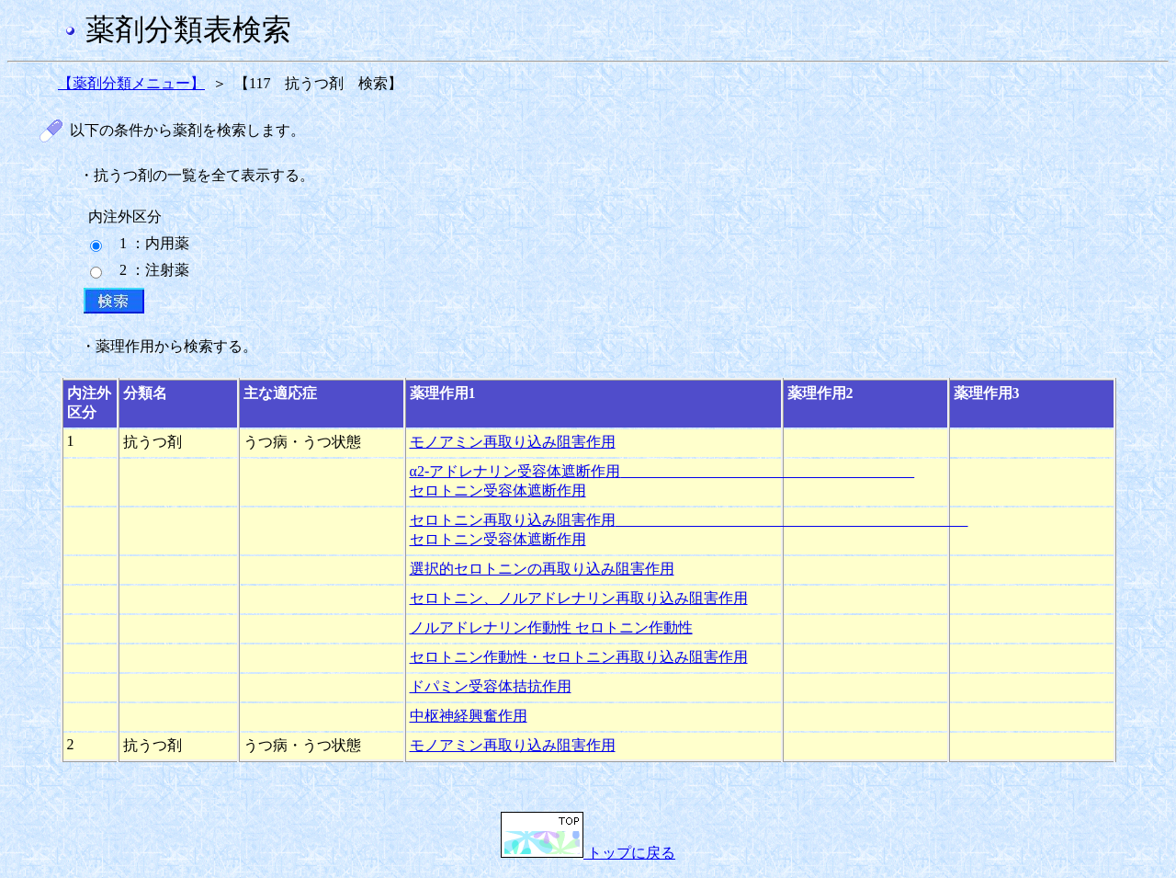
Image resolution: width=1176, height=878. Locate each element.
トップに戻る (588, 853)
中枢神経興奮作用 (468, 716)
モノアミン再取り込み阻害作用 (513, 442)
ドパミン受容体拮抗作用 (490, 686)
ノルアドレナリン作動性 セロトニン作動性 (551, 627)
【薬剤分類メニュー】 (131, 83)
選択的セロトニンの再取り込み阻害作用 (542, 568)
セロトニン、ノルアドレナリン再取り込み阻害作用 (579, 598)
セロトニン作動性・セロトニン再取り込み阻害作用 (579, 657)
